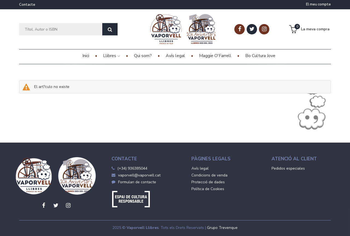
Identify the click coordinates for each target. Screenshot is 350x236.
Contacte (27, 4)
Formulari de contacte (134, 182)
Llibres (111, 56)
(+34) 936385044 (132, 168)
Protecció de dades (208, 182)
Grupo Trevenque (222, 227)
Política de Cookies (207, 188)
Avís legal (200, 168)
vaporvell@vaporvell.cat (136, 175)
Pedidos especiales (288, 168)
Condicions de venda (209, 175)
